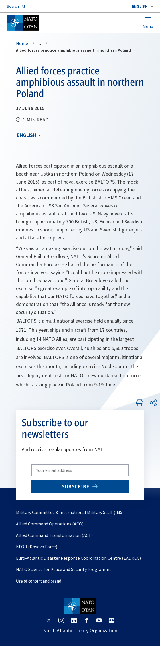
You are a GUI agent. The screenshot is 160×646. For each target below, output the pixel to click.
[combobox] (142, 6)
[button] (142, 6)
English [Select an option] (26, 135)
